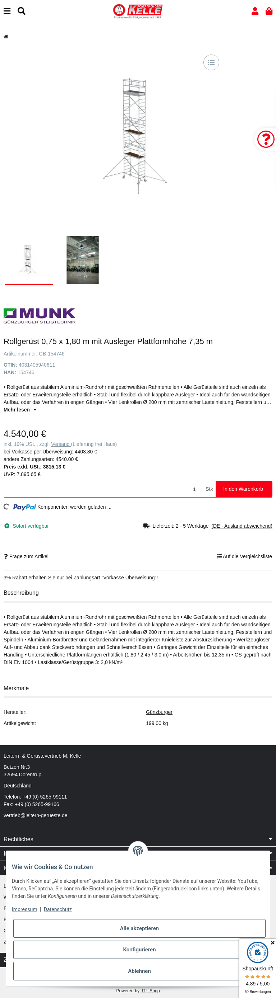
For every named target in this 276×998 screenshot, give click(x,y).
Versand (61, 444)
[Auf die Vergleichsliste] (211, 62)
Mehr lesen (20, 410)
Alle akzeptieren (139, 928)
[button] (255, 11)
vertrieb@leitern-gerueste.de (36, 815)
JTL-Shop (150, 990)
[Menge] (103, 489)
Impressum (24, 909)
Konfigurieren (139, 949)
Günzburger (159, 712)
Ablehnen (139, 971)
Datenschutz (58, 909)
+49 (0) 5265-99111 (45, 797)
